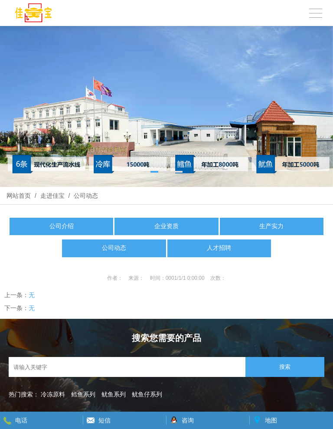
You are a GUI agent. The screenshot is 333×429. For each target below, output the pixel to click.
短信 (104, 420)
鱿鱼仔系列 (147, 394)
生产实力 (271, 226)
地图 (271, 420)
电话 (21, 420)
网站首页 (19, 195)
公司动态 (85, 195)
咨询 (188, 420)
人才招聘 (219, 248)
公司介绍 (61, 226)
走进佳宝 (52, 195)
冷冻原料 (53, 394)
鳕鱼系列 (83, 394)
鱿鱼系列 (113, 394)
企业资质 (166, 226)
